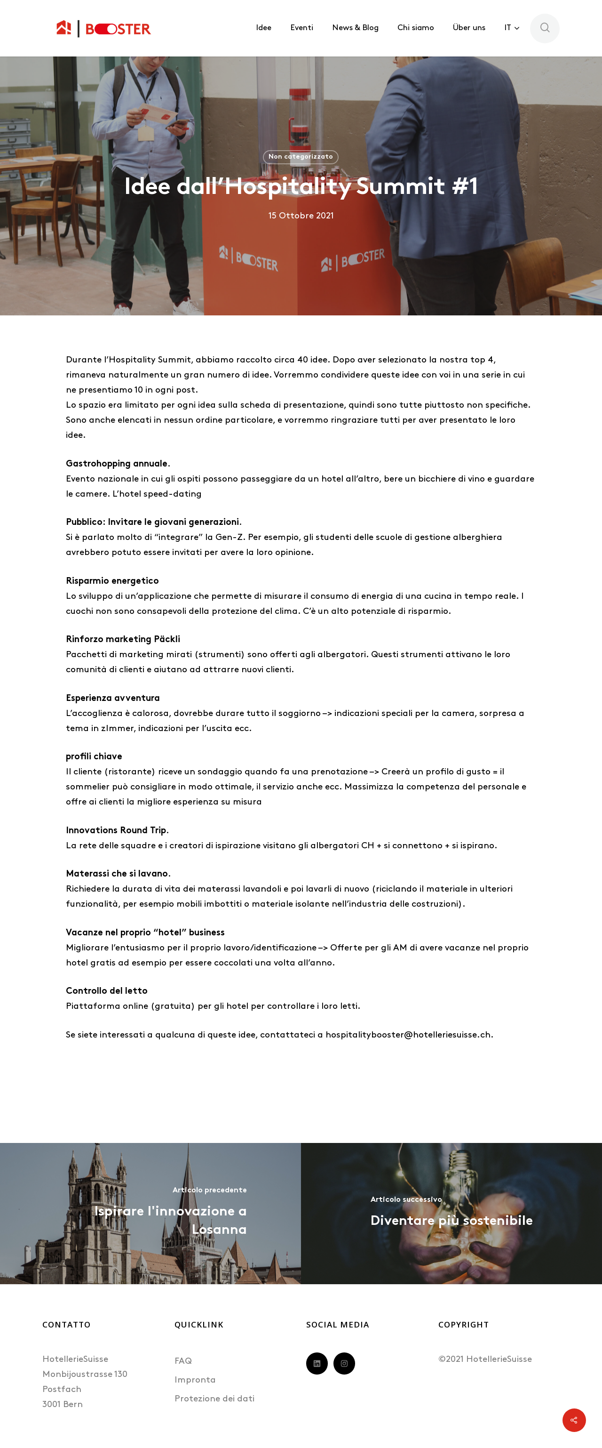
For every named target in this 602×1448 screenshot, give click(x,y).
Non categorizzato (301, 157)
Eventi (301, 28)
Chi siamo (415, 28)
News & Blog (355, 28)
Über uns (469, 28)
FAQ (183, 1361)
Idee (263, 28)
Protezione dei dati (214, 1399)
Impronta (195, 1380)
